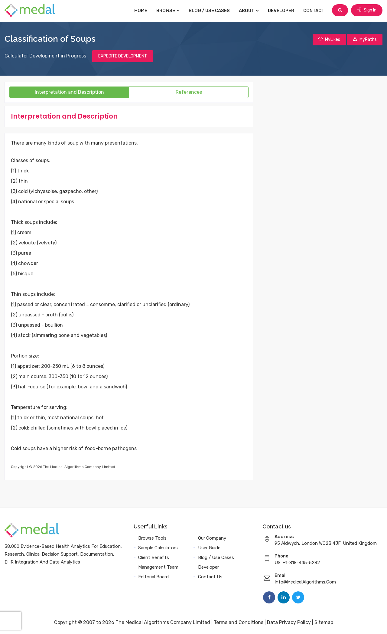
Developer (281, 10)
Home (141, 10)
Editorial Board (153, 577)
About (249, 10)
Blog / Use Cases (209, 10)
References (189, 92)
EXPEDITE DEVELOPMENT (122, 56)
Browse (168, 10)
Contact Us (210, 577)
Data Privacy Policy (289, 623)
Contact (314, 10)
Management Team (158, 567)
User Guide (209, 548)
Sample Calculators (158, 548)
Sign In (366, 10)
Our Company (212, 538)
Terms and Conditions (238, 623)
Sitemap (323, 623)
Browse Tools (152, 538)
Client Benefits (153, 557)
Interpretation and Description (69, 92)
